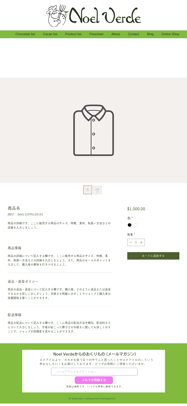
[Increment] (141, 242)
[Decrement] (130, 242)
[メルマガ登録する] (94, 380)
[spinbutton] (136, 242)
